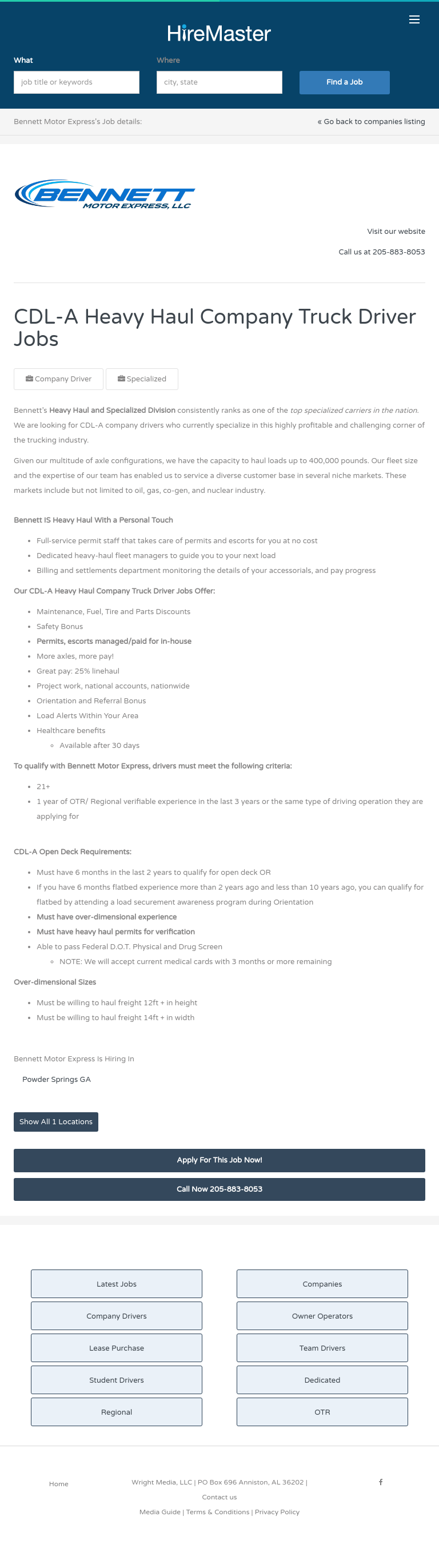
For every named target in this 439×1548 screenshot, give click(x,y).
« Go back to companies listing (371, 121)
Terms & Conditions (217, 1512)
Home (59, 1484)
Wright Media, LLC (161, 1482)
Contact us (219, 1497)
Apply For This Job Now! (219, 1160)
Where (168, 60)
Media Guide (160, 1512)
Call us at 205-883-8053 (382, 252)
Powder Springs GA (56, 1079)
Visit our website (396, 231)
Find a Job (344, 82)
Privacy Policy (277, 1512)
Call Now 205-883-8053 (219, 1189)
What (23, 60)
